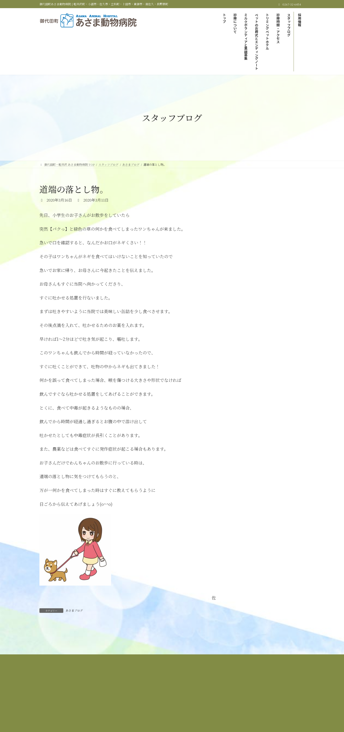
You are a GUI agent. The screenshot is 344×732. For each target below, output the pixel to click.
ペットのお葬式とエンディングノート (222, 691)
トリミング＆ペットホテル (273, 691)
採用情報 (191, 693)
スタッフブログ (166, 693)
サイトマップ (214, 693)
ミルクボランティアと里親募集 (169, 691)
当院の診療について (126, 691)
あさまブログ (74, 610)
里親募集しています (252, 209)
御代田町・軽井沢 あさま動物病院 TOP (79, 691)
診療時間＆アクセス (133, 693)
